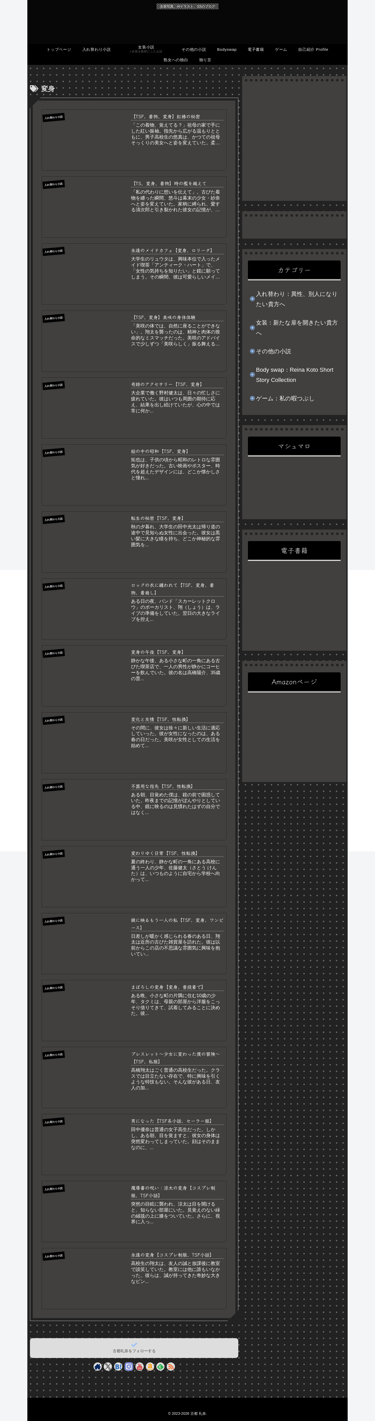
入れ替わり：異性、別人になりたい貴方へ (297, 299)
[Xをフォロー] (108, 1366)
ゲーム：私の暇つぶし (285, 398)
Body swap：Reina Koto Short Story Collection (294, 375)
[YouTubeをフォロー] (139, 1366)
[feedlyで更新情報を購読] (160, 1366)
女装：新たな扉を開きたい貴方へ (297, 327)
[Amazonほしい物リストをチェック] (150, 1366)
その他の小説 (273, 351)
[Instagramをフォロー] (128, 1366)
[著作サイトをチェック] (97, 1366)
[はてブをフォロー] (118, 1366)
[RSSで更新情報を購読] (171, 1366)
